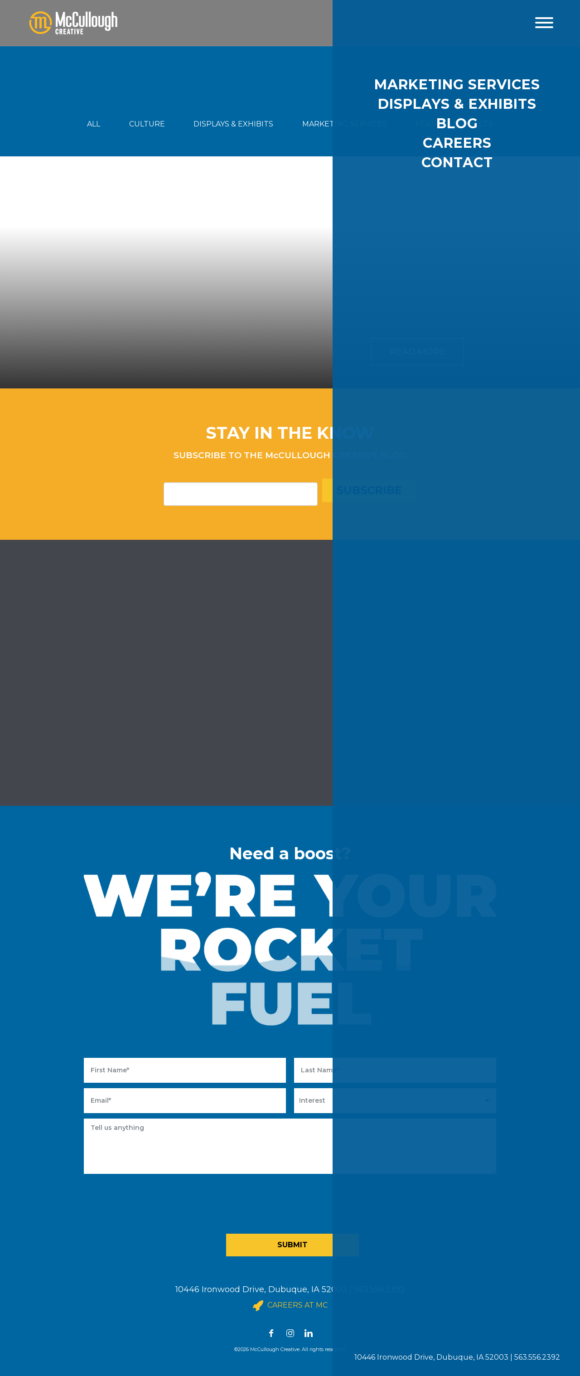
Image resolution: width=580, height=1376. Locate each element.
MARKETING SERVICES (344, 124)
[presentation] (293, 1201)
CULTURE (147, 124)
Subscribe (369, 490)
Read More (417, 351)
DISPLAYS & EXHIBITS (233, 124)
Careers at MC (290, 1305)
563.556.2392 (379, 1289)
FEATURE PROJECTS (454, 124)
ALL (93, 124)
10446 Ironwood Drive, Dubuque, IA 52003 (261, 1289)
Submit (292, 1244)
